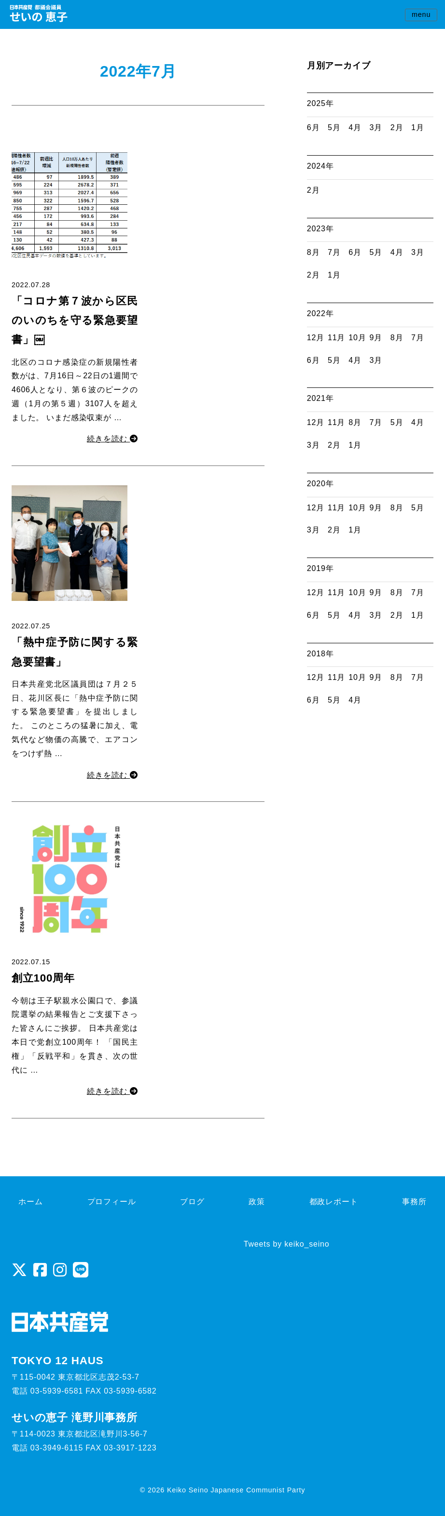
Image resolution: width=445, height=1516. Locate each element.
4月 (355, 127)
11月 (336, 337)
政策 (257, 1201)
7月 (334, 252)
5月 (334, 127)
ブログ (192, 1201)
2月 (396, 127)
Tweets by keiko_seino (287, 1244)
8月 (313, 252)
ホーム (30, 1201)
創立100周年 (43, 978)
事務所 (414, 1201)
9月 (376, 337)
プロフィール (111, 1201)
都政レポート (333, 1201)
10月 (357, 337)
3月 (376, 127)
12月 (315, 337)
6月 (313, 127)
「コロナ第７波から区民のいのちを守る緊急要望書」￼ (75, 320)
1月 (417, 127)
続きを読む (112, 439)
